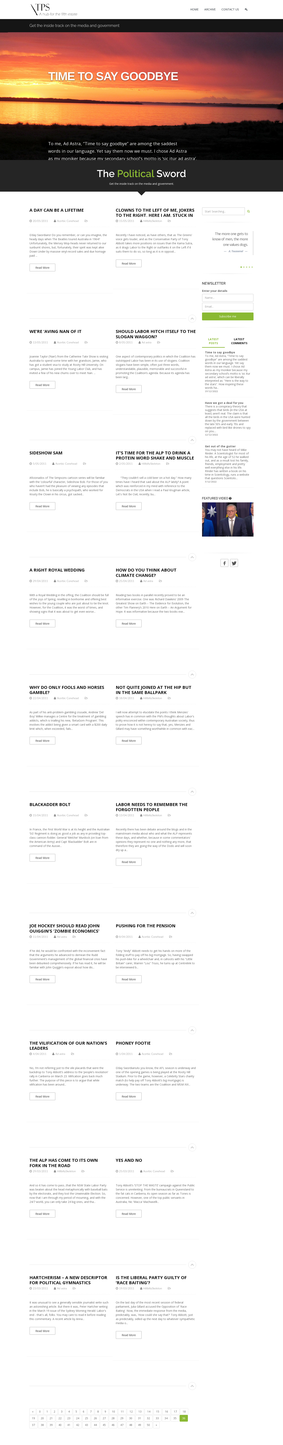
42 (77, 1425)
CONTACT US (230, 9)
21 (51, 1418)
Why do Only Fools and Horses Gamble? (66, 689)
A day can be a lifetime (56, 210)
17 (175, 1411)
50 (148, 1425)
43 (86, 1425)
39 (51, 1425)
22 (60, 1418)
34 (166, 1418)
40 (60, 1425)
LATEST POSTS (213, 341)
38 (42, 1425)
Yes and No (129, 1160)
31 (139, 1418)
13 (140, 1411)
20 (42, 1418)
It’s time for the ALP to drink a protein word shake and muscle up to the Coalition (155, 458)
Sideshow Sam (45, 453)
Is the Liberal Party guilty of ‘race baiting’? (151, 1279)
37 (33, 1425)
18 (184, 1411)
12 (131, 1411)
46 (113, 1425)
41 (68, 1425)
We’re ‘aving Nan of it (55, 331)
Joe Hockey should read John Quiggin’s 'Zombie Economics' (64, 928)
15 (157, 1411)
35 (174, 1418)
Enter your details (214, 291)
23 (68, 1418)
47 (121, 1425)
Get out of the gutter (220, 446)
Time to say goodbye (220, 352)
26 (95, 1418)
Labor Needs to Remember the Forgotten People (151, 806)
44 (95, 1425)
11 (122, 1411)
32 (148, 1418)
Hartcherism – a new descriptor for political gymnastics (68, 1279)
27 (104, 1418)
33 (157, 1418)
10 (113, 1411)
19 (33, 1418)
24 (77, 1418)
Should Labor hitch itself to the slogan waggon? (156, 333)
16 (166, 1411)
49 (139, 1425)
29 (121, 1418)
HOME (194, 9)
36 (183, 1418)
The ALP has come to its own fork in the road (63, 1162)
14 (148, 1411)
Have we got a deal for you (224, 403)
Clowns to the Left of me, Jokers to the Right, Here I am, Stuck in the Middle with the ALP (155, 215)
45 (104, 1425)
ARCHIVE (210, 9)
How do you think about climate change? (146, 572)
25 (86, 1418)
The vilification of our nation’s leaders (68, 1045)
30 (130, 1418)
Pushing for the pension (145, 925)
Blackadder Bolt (50, 804)
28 (113, 1418)
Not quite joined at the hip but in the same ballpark (153, 689)
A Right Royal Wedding (57, 570)
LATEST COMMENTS (239, 341)
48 (130, 1425)
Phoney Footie (133, 1043)
